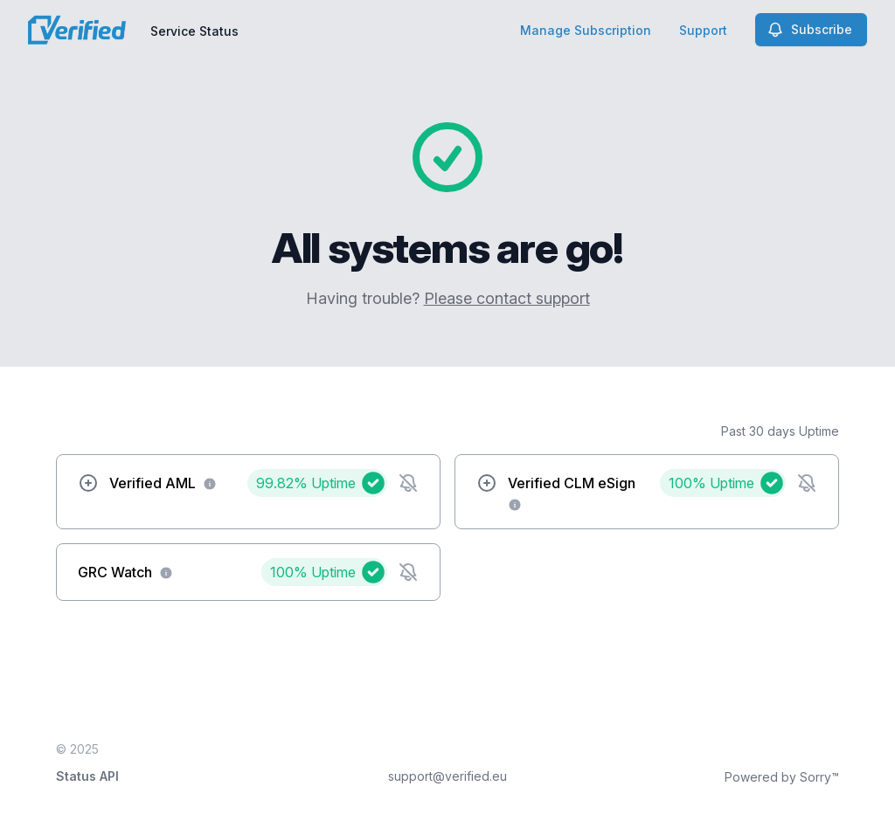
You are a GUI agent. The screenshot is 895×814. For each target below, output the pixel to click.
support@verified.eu (447, 776)
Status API (87, 776)
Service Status (194, 31)
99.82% (306, 483)
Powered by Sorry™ (782, 776)
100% (711, 483)
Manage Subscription (585, 30)
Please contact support (507, 298)
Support (703, 30)
